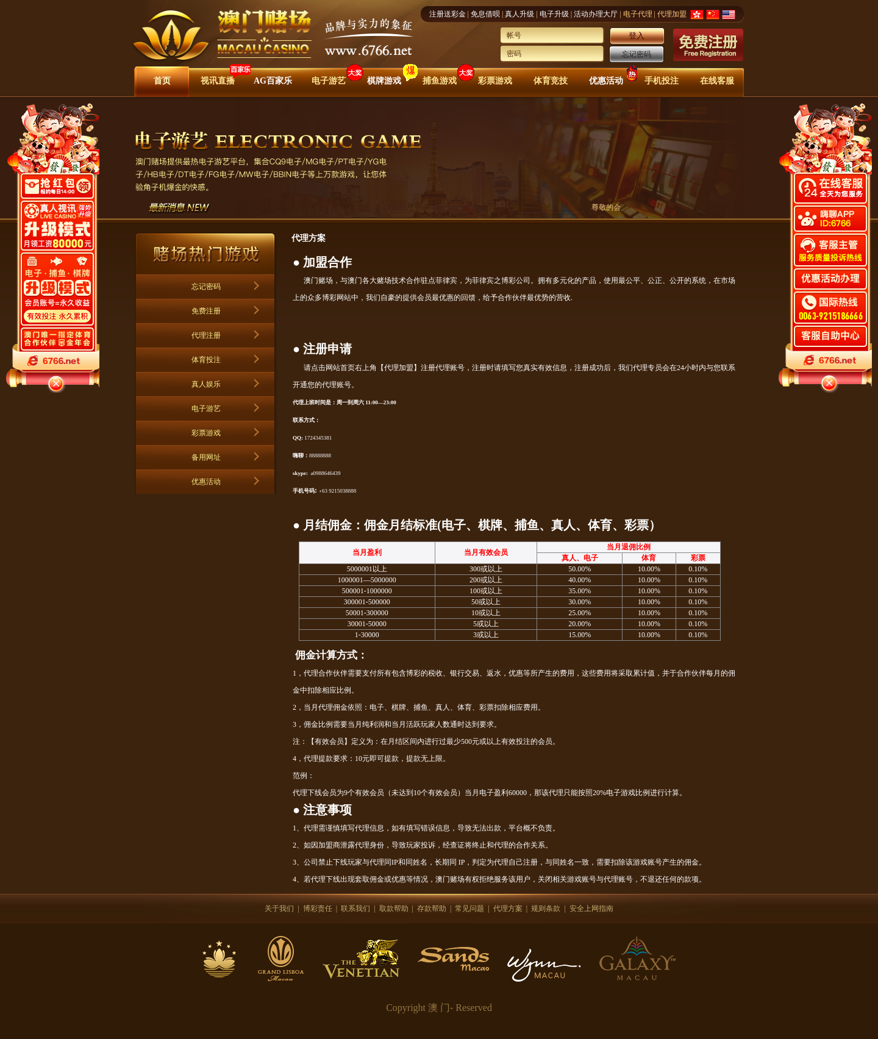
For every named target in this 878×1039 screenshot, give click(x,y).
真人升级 (519, 14)
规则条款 (545, 908)
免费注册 (206, 311)
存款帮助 (431, 908)
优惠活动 (606, 80)
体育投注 (206, 359)
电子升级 (554, 14)
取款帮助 (394, 908)
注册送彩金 (447, 14)
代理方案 (508, 908)
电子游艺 (329, 80)
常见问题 (469, 908)
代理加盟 (672, 14)
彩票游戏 (495, 80)
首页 (162, 80)
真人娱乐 (206, 384)
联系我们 (355, 908)
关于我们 (279, 908)
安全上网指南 (591, 908)
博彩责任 (317, 908)
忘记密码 (636, 54)
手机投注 (661, 80)
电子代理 (637, 14)
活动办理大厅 (596, 14)
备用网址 (206, 457)
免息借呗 (485, 14)
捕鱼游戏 (440, 80)
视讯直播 (218, 80)
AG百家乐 (273, 80)
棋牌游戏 (384, 80)
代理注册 (206, 335)
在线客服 (717, 80)
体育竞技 (551, 80)
